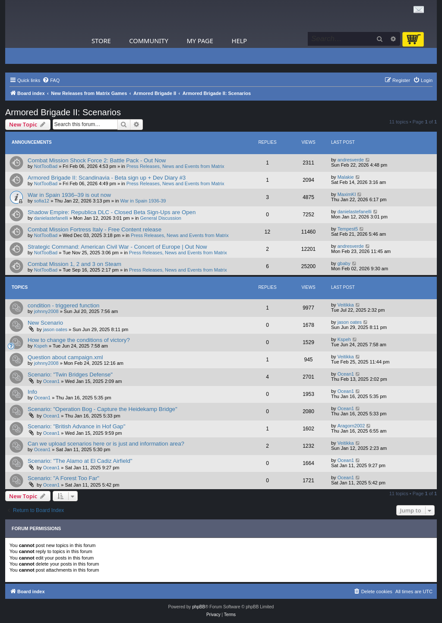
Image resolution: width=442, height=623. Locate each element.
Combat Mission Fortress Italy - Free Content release (94, 229)
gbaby (344, 263)
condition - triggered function (63, 305)
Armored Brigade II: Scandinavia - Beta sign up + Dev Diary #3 (107, 177)
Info (32, 392)
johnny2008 (46, 311)
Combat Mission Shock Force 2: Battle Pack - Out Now (97, 160)
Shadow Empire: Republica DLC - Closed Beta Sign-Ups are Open (112, 212)
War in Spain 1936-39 (143, 200)
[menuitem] (51, 80)
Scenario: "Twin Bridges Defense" (70, 374)
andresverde (351, 159)
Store (101, 40)
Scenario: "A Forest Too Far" (63, 478)
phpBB (198, 606)
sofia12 (41, 200)
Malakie (346, 177)
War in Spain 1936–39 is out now (69, 195)
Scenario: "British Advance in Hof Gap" (76, 426)
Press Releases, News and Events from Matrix (175, 166)
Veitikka (346, 304)
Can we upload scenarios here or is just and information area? (106, 443)
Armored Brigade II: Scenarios (63, 112)
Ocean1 (51, 381)
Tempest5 (348, 228)
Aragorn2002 (351, 425)
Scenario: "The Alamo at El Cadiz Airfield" (80, 461)
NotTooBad (45, 166)
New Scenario (45, 322)
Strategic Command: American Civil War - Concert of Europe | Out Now (117, 247)
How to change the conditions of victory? (79, 340)
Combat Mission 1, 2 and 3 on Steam (74, 264)
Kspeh (40, 345)
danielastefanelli (51, 218)
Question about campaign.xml (65, 357)
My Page (199, 40)
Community (148, 40)
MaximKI (347, 194)
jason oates (55, 329)
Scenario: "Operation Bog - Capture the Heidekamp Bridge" (102, 409)
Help (239, 40)
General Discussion (160, 218)
